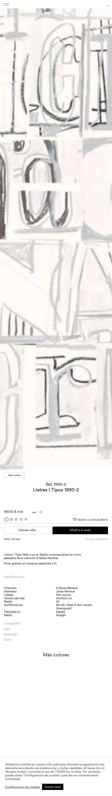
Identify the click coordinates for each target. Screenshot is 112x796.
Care (7, 628)
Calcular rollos (27, 530)
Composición (12, 623)
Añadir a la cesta (80, 530)
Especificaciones (14, 576)
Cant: (34, 512)
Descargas (10, 634)
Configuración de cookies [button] (22, 787)
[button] (105, 236)
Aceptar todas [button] (52, 786)
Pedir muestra (14, 475)
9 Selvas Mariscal (66, 588)
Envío (7, 639)
